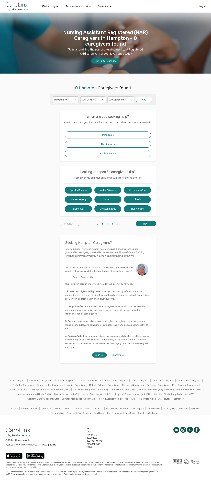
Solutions (104, 6)
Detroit (88, 408)
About (89, 432)
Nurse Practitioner (174, 399)
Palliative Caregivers (133, 385)
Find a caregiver (50, 6)
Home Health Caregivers (50, 385)
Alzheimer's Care (137, 190)
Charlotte (46, 408)
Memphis (183, 408)
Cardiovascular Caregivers (114, 380)
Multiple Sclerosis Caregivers (104, 385)
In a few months (107, 153)
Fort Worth (111, 408)
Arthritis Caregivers (64, 380)
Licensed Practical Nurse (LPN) (96, 394)
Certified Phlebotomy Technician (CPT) (174, 394)
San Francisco (114, 413)
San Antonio (84, 413)
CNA (107, 199)
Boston (34, 408)
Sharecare (91, 435)
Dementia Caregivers (163, 380)
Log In (202, 6)
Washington (154, 413)
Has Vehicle (137, 208)
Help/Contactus (94, 441)
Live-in (137, 199)
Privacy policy (93, 444)
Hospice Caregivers (76, 385)
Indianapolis (137, 408)
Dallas (68, 408)
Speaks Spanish (78, 190)
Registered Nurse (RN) (65, 394)
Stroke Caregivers (18, 389)
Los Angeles (169, 408)
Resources (91, 438)
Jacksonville (153, 408)
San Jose (130, 413)
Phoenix (70, 413)
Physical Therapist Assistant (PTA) (133, 394)
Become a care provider (78, 6)
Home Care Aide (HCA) (149, 399)
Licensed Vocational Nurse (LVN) (34, 394)
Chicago (58, 408)
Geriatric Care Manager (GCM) (43, 399)
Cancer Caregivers (87, 380)
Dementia (78, 208)
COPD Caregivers (140, 380)
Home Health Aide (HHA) (123, 389)
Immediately (108, 135)
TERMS (53, 445)
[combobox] (54, 99)
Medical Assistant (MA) (151, 389)
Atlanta (14, 408)
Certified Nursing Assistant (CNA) (90, 389)
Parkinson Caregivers (158, 385)
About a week (108, 144)
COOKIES (9, 445)
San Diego (99, 413)
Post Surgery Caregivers (185, 385)
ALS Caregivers (18, 380)
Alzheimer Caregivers (40, 380)
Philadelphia (57, 413)
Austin (24, 408)
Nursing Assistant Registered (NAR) (116, 399)
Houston (124, 408)
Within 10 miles (108, 190)
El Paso (99, 408)
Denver (78, 408)
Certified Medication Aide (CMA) (78, 399)
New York (196, 408)
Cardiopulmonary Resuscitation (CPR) (50, 389)
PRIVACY (43, 445)
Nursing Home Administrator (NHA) (184, 389)
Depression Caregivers (189, 380)
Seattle (141, 413)
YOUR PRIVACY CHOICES (26, 445)
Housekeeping (78, 199)
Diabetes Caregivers (24, 385)
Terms (89, 447)
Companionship (108, 208)
